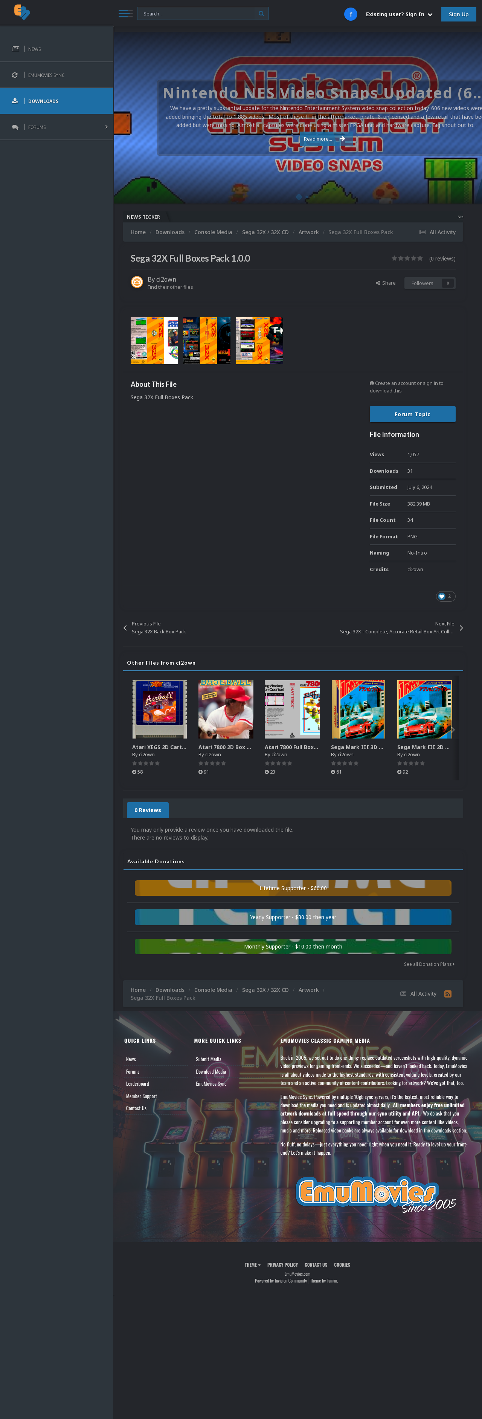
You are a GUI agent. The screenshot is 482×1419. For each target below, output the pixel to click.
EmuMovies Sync (211, 1083)
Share (386, 282)
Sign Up (459, 14)
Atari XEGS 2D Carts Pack (166, 747)
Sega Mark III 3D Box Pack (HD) (373, 747)
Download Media (211, 1071)
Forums (133, 1071)
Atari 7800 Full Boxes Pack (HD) (306, 747)
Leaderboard (137, 1083)
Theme (253, 1264)
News (131, 1059)
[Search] (202, 13)
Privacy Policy (282, 1264)
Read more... (296, 138)
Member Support (141, 1096)
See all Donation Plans (429, 964)
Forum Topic (413, 414)
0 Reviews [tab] (147, 810)
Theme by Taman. (324, 1280)
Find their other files (170, 286)
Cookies (342, 1264)
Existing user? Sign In (399, 14)
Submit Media (208, 1059)
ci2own (166, 279)
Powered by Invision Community (281, 1280)
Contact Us (136, 1108)
